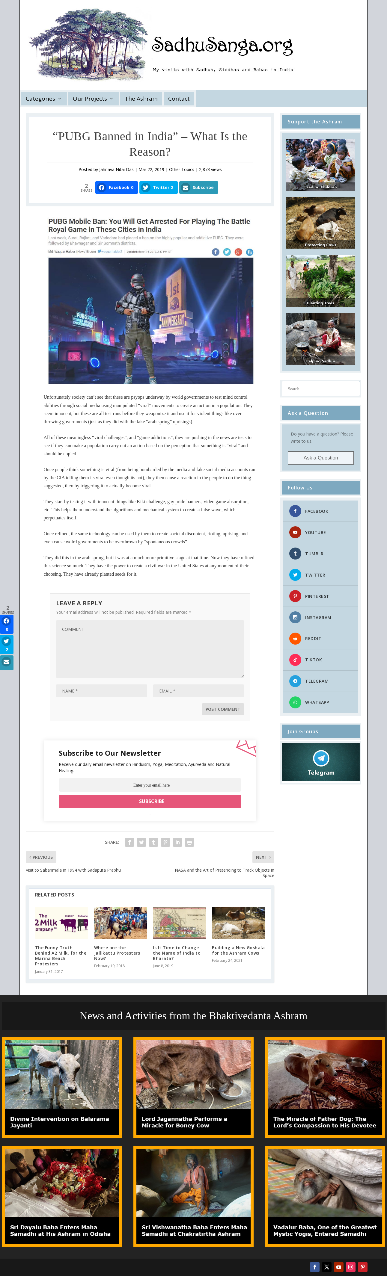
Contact (179, 98)
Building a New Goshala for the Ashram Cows (238, 950)
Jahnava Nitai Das (116, 169)
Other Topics (181, 169)
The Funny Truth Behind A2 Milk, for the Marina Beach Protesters (61, 956)
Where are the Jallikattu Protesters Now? (117, 953)
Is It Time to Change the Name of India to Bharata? (177, 953)
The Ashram (141, 98)
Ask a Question (321, 458)
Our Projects (90, 98)
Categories (40, 98)
